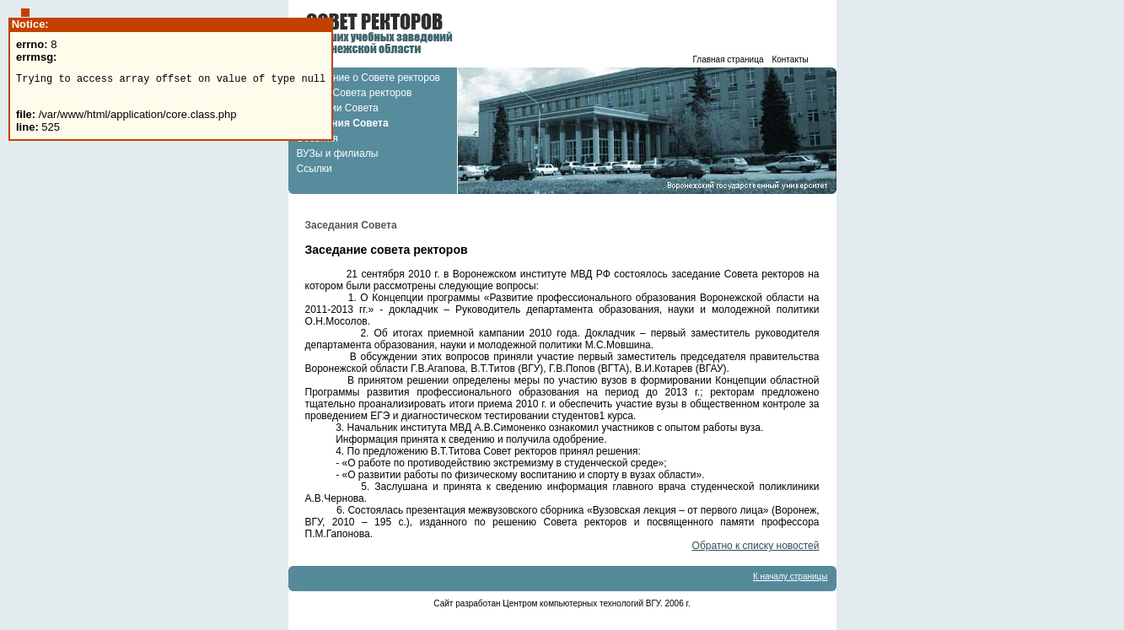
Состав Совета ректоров (354, 93)
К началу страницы (790, 576)
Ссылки (314, 169)
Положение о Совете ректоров (368, 77)
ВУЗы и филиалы (338, 153)
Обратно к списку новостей (756, 546)
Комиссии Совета (338, 108)
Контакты (790, 59)
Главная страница (728, 59)
